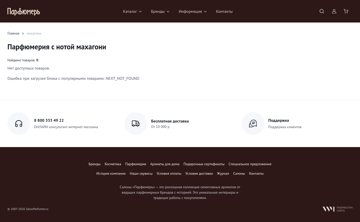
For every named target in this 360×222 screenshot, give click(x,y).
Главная (13, 33)
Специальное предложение (250, 164)
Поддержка (278, 120)
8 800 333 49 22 (49, 120)
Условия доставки (199, 173)
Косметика (113, 164)
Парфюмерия (135, 164)
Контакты (224, 11)
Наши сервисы (141, 173)
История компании (110, 173)
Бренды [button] (158, 11)
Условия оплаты (169, 173)
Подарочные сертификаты (204, 164)
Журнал (223, 173)
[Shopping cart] (346, 11)
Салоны (239, 173)
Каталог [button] (130, 11)
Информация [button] (190, 11)
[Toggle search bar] (322, 11)
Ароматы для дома (164, 164)
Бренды (95, 164)
